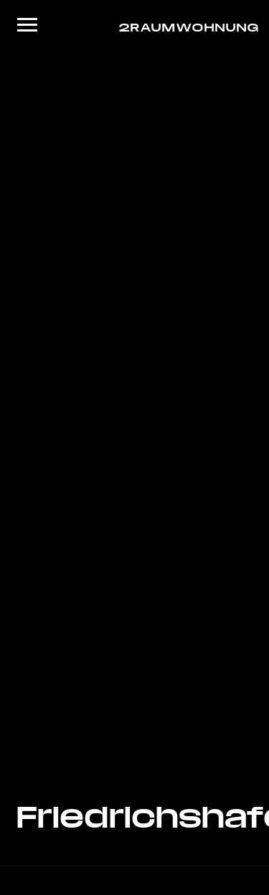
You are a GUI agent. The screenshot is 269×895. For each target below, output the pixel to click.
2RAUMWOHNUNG (185, 26)
